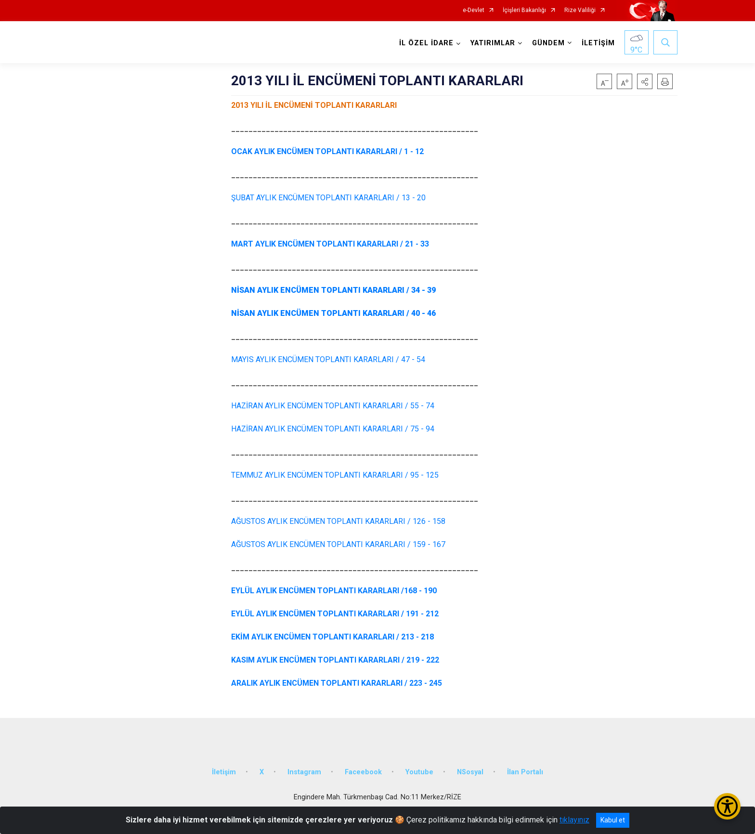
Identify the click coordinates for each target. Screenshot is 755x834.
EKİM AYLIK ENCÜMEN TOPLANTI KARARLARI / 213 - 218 (332, 636)
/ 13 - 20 (328, 197)
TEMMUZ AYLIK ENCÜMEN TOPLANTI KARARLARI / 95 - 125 (335, 475)
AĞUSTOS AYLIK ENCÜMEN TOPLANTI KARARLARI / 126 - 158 (338, 521)
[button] (644, 81)
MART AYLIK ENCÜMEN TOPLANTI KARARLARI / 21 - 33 (330, 243)
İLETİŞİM (598, 43)
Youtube (419, 772)
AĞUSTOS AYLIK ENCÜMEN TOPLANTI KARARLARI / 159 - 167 (338, 544)
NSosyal (470, 772)
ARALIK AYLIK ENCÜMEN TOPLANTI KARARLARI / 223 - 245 (336, 683)
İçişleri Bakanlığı (524, 10)
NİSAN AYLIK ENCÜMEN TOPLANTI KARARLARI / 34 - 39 (333, 290)
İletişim (224, 772)
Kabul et (612, 820)
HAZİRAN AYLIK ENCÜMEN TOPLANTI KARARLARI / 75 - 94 (332, 428)
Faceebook (363, 772)
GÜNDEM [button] (548, 43)
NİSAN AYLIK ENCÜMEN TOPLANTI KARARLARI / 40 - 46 (333, 313)
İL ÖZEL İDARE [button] (426, 43)
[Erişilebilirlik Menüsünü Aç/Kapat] (727, 806)
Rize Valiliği (580, 10)
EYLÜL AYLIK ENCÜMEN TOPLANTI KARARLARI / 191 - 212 (335, 613)
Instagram (304, 772)
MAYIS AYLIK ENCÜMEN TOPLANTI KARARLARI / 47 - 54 (328, 359)
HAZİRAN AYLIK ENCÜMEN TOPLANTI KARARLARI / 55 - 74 (332, 405)
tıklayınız (574, 819)
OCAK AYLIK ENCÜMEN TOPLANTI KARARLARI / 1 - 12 (327, 151)
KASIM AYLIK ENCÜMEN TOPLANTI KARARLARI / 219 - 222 (335, 660)
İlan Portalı (525, 772)
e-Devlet (473, 10)
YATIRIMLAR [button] (492, 43)
